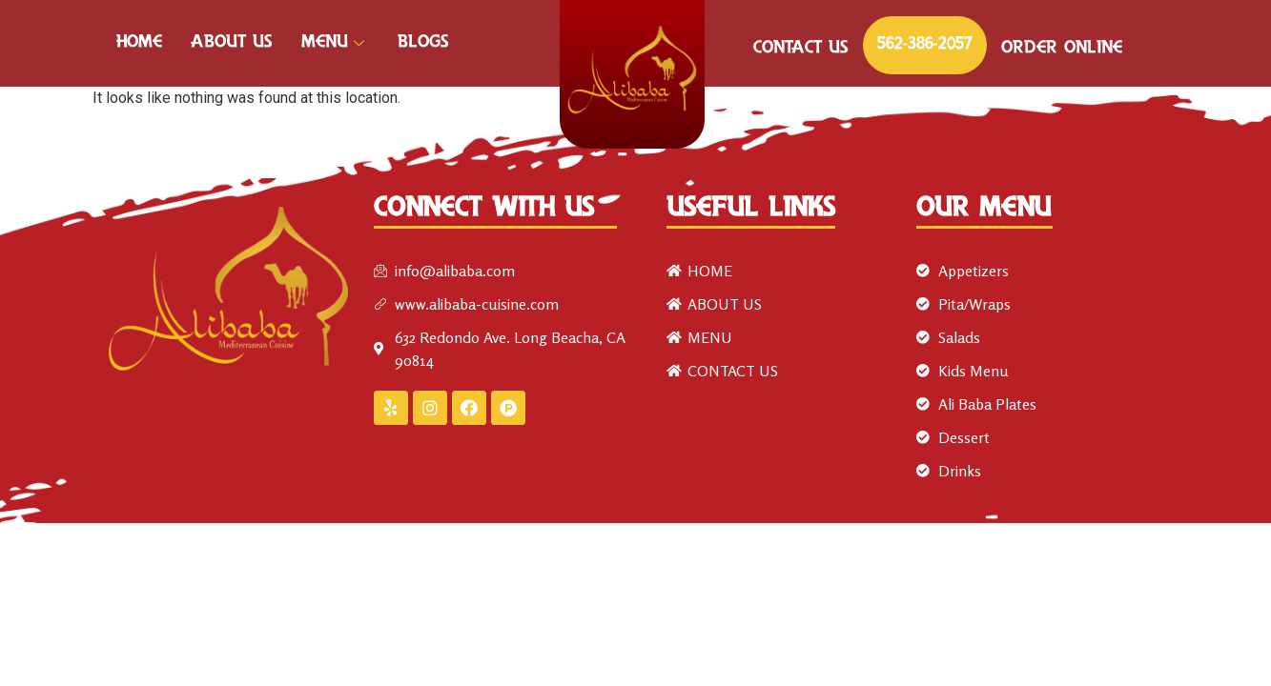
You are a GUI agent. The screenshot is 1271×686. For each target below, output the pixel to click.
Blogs (423, 43)
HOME (139, 43)
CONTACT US (801, 48)
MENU (335, 43)
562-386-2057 (925, 44)
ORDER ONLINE (1061, 48)
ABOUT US (232, 43)
